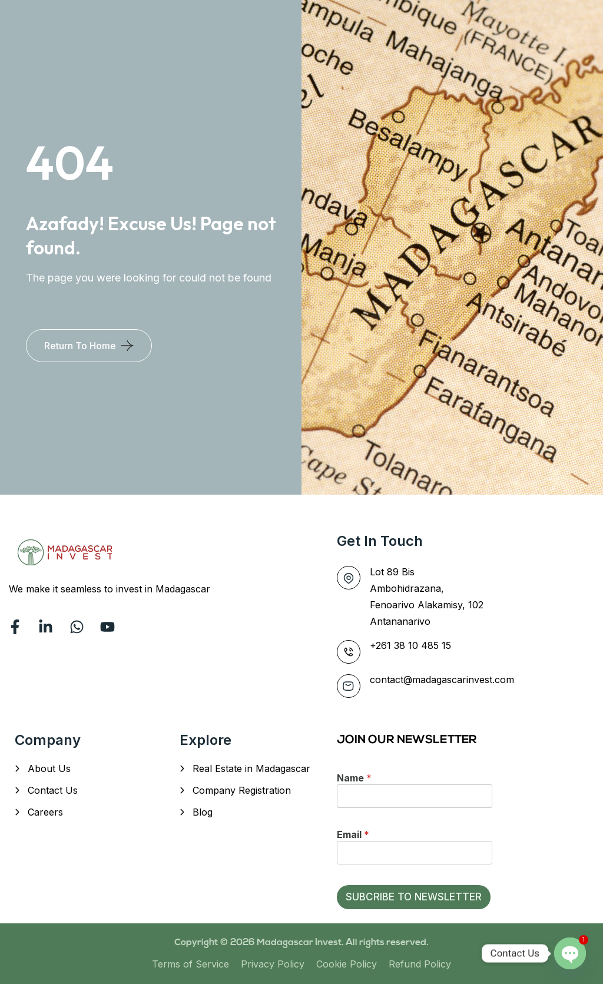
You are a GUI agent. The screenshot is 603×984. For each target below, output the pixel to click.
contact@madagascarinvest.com (442, 679)
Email (353, 834)
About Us (49, 768)
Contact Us (53, 790)
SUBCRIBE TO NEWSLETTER (414, 897)
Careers (45, 812)
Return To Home (80, 346)
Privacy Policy (272, 964)
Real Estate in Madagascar (251, 768)
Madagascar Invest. (301, 942)
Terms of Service (190, 964)
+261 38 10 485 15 (410, 645)
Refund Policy (420, 964)
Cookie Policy (346, 964)
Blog (203, 812)
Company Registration (242, 790)
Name (354, 778)
